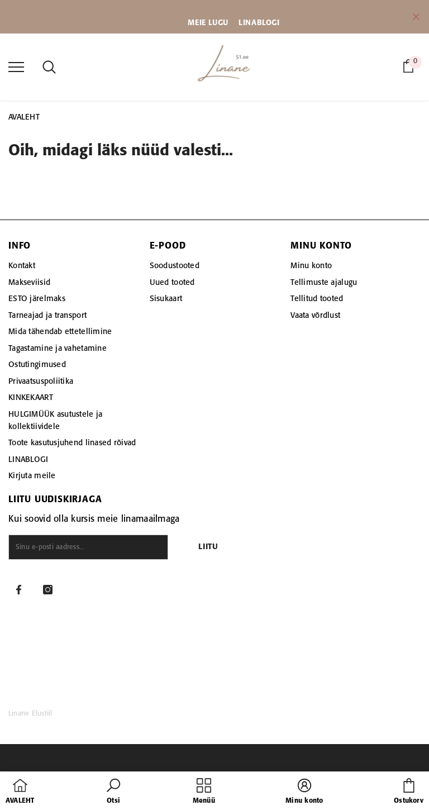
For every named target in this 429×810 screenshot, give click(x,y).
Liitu (208, 547)
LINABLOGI (259, 23)
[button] (113, 792)
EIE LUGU (211, 23)
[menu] (16, 66)
